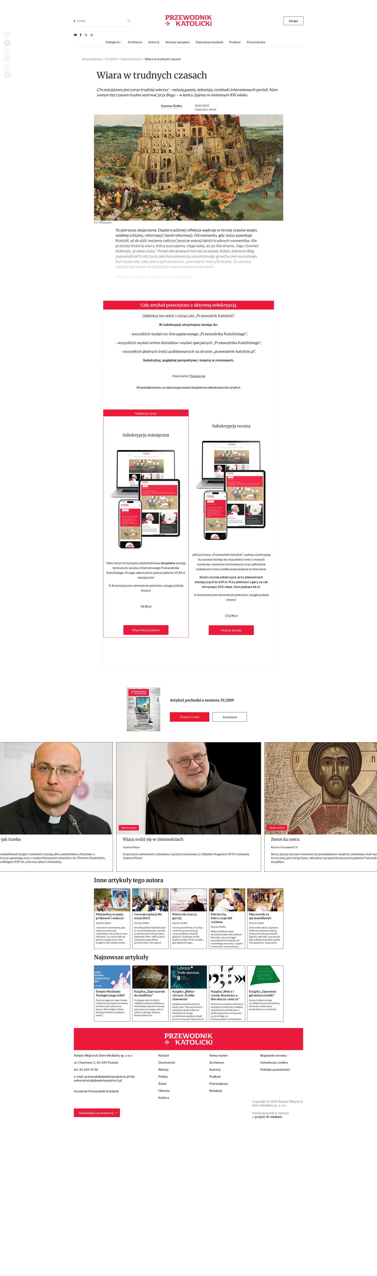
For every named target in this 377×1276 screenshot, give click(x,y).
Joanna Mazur (131, 847)
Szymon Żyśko (171, 106)
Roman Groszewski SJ (284, 847)
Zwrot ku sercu (285, 839)
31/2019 (227, 700)
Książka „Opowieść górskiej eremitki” (262, 993)
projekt (268, 1117)
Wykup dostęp (231, 630)
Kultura (163, 1097)
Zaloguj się (197, 376)
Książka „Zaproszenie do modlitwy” (149, 993)
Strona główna (92, 59)
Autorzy (153, 42)
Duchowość (166, 1062)
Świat (162, 1083)
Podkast (235, 42)
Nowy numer (218, 1055)
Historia (164, 1090)
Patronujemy (218, 1083)
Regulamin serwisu (273, 1055)
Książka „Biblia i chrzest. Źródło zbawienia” (183, 995)
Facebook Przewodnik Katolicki (96, 1091)
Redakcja (215, 1090)
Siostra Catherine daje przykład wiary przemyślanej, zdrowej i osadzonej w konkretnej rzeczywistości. (264, 1005)
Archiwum (230, 717)
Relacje (163, 1069)
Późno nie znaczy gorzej (184, 916)
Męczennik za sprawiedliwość (260, 916)
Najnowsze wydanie (209, 42)
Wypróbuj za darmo (146, 630)
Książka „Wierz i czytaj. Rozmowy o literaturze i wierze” (225, 995)
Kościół (163, 1055)
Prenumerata (256, 42)
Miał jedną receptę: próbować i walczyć (110, 916)
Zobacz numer (189, 717)
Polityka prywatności (275, 1069)
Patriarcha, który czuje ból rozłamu (221, 918)
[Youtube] (75, 34)
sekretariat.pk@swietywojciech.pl (98, 1080)
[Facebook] (81, 34)
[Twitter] (86, 34)
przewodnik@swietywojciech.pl (106, 1076)
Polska (163, 1076)
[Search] (74, 21)
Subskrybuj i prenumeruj (96, 1113)
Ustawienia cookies (274, 1062)
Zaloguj (293, 21)
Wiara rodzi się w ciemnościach (153, 839)
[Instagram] (92, 34)
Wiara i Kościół (131, 59)
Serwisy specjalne (177, 42)
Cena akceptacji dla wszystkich (148, 916)
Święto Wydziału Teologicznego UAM (110, 993)
